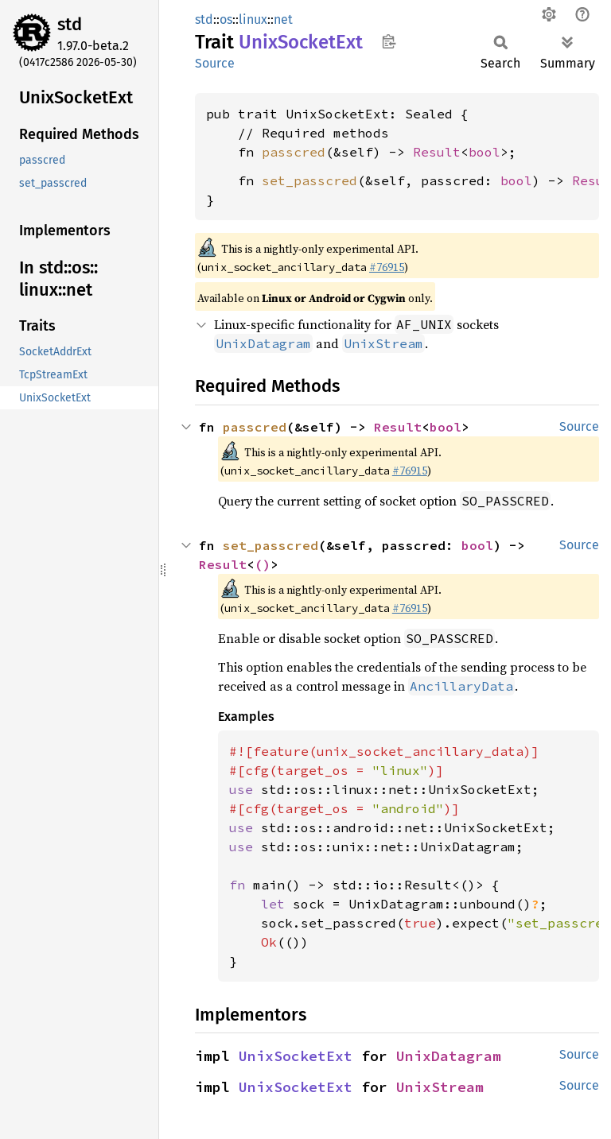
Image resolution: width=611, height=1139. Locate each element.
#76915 (386, 267)
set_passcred (309, 180)
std (69, 24)
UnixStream (440, 1087)
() (262, 564)
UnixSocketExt (295, 1056)
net (283, 19)
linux (253, 19)
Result (437, 152)
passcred (293, 152)
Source (215, 63)
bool (484, 152)
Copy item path (389, 41)
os (226, 19)
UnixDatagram (448, 1056)
